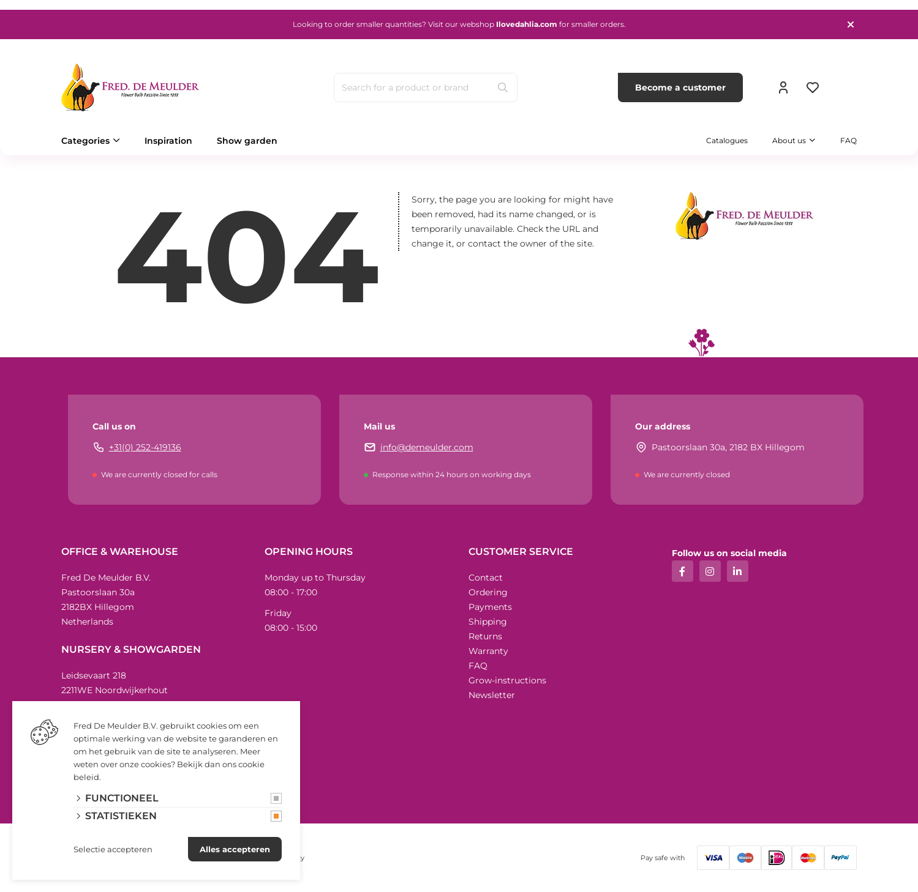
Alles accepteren (235, 849)
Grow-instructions (507, 680)
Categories (85, 140)
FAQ (848, 140)
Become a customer (680, 87)
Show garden (247, 140)
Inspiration (168, 140)
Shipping (487, 621)
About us (789, 140)
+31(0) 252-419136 (145, 447)
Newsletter (491, 695)
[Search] (502, 87)
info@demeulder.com (426, 447)
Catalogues (727, 140)
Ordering (488, 592)
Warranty (488, 650)
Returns (485, 636)
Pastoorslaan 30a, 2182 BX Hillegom (728, 447)
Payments (490, 606)
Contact (485, 577)
